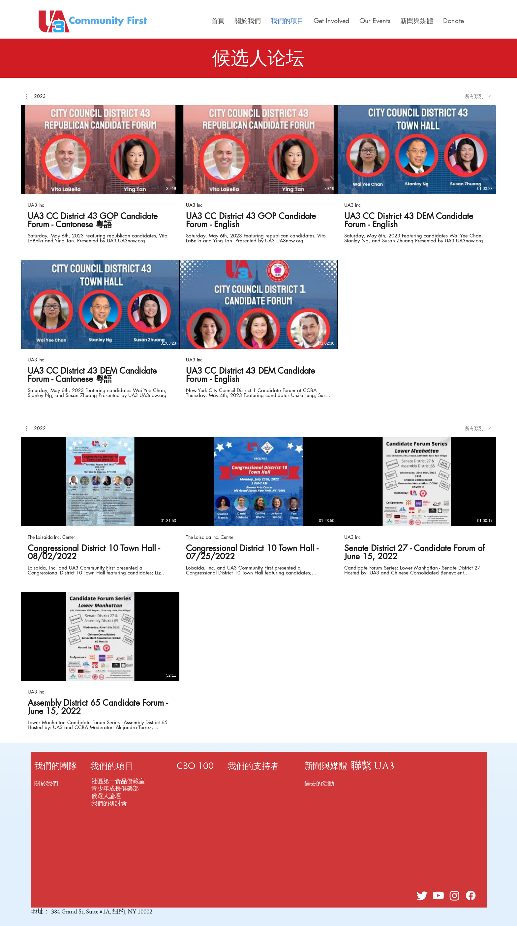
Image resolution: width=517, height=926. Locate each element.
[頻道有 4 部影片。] (258, 583)
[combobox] (478, 96)
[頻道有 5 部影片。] (258, 251)
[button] (36, 96)
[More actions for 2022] (36, 428)
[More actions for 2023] (36, 96)
